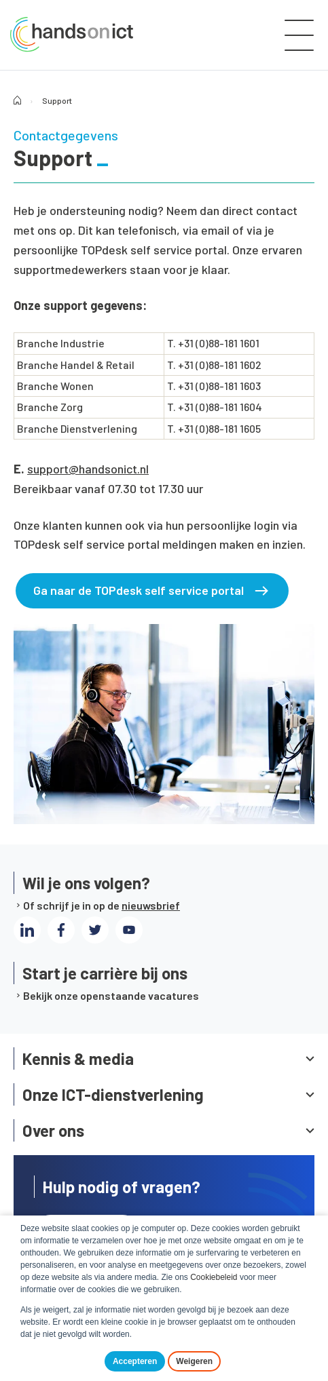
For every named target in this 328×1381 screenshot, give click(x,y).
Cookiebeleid (213, 1277)
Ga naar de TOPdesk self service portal (138, 590)
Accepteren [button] (135, 1361)
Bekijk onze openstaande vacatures (111, 995)
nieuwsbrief (151, 905)
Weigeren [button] (194, 1361)
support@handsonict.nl (88, 468)
